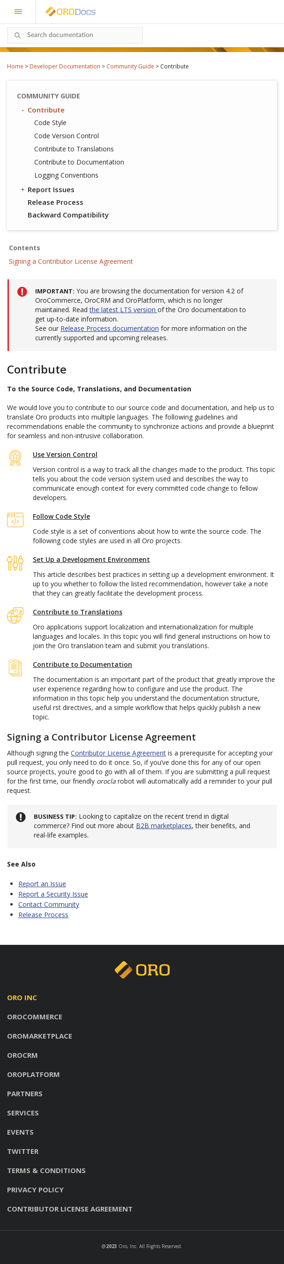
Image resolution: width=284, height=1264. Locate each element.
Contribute (42, 109)
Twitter (22, 1151)
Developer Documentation (65, 66)
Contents (24, 247)
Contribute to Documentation (79, 161)
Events (20, 1132)
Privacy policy (35, 1189)
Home (15, 66)
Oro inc (22, 997)
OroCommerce (34, 1016)
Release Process (55, 202)
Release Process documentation (109, 328)
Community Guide (130, 66)
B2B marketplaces (164, 825)
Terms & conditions (46, 1170)
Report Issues (47, 189)
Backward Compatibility (68, 214)
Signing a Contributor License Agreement (71, 261)
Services (23, 1112)
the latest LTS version (123, 309)
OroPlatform (33, 1074)
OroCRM (22, 1055)
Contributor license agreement (70, 1208)
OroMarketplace (39, 1035)
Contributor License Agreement (118, 752)
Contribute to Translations (74, 148)
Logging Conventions (66, 175)
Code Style (50, 122)
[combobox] (74, 35)
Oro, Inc (127, 1246)
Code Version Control (66, 135)
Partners (25, 1093)
